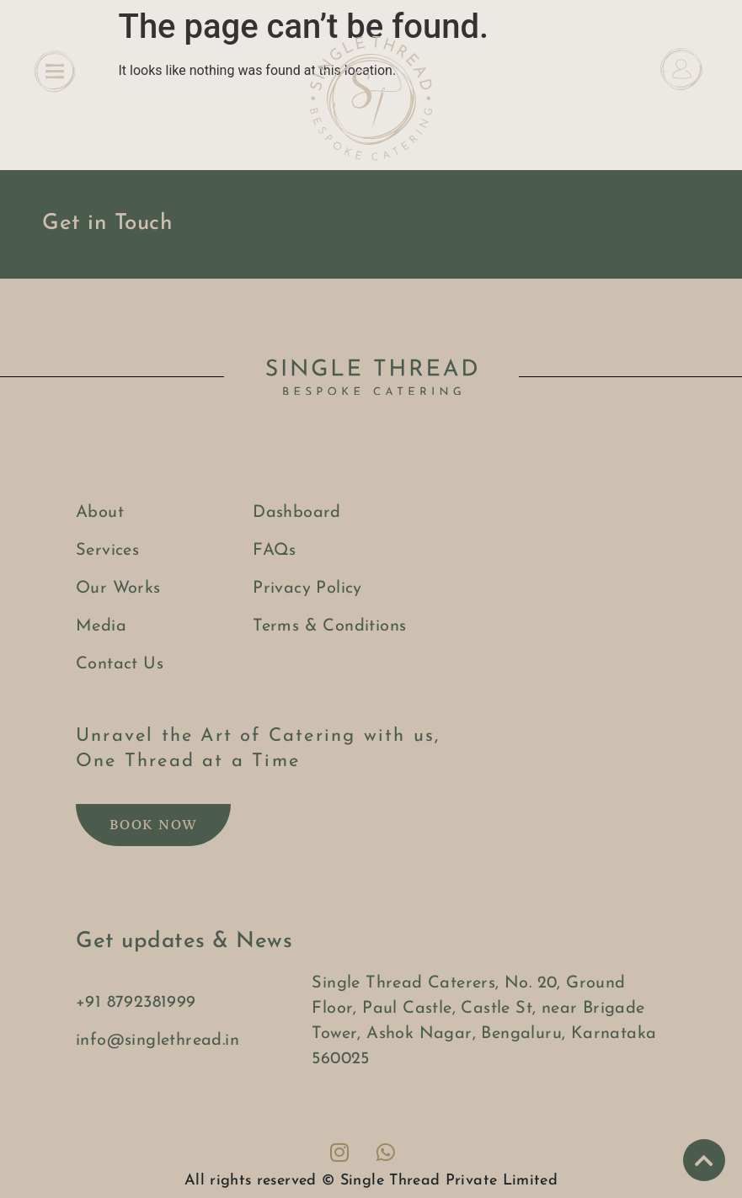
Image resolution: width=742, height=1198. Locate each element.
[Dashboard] (681, 69)
